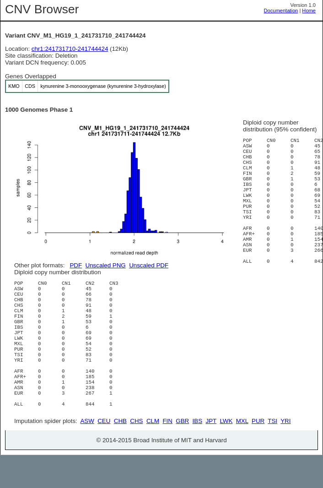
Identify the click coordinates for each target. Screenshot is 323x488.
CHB (120, 453)
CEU (103, 453)
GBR (182, 453)
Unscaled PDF (148, 265)
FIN (167, 453)
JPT (211, 453)
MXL (242, 453)
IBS (197, 453)
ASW (87, 453)
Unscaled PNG (106, 265)
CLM (152, 453)
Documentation (281, 10)
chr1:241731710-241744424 (70, 48)
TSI (272, 453)
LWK (226, 453)
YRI (285, 453)
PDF (76, 265)
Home (309, 10)
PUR (258, 453)
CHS (136, 453)
